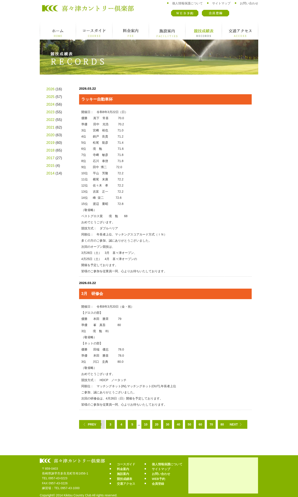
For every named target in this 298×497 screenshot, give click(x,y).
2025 (50, 97)
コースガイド (94, 31)
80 (222, 424)
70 (211, 424)
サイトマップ (221, 3)
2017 (50, 158)
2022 (50, 120)
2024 (50, 104)
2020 (50, 135)
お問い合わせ (249, 3)
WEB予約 (184, 13)
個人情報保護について (187, 3)
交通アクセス (240, 31)
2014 (50, 173)
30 (167, 424)
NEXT (234, 424)
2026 (50, 89)
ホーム (58, 31)
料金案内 (131, 31)
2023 (50, 112)
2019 (50, 143)
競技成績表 (203, 31)
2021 (50, 127)
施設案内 (167, 31)
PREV (92, 424)
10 (145, 424)
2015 (50, 166)
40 (178, 424)
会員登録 (215, 13)
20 (156, 424)
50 (189, 424)
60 (200, 424)
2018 (50, 150)
